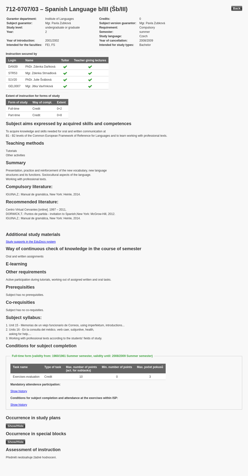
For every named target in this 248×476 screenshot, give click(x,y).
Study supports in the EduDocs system (31, 241)
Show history (18, 391)
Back (236, 8)
